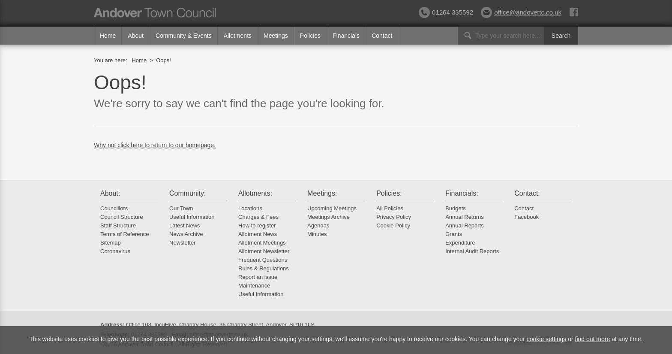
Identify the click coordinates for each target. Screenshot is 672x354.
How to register (257, 225)
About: (110, 193)
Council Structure (121, 217)
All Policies (389, 208)
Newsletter (182, 242)
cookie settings (547, 339)
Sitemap (110, 242)
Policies (310, 35)
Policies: (389, 193)
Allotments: (255, 193)
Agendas (318, 225)
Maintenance (254, 285)
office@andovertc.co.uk (521, 12)
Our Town (181, 208)
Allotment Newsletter (263, 251)
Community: (187, 193)
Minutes (317, 234)
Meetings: (322, 193)
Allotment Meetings (262, 242)
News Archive (186, 234)
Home (108, 35)
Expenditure (460, 242)
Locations (250, 208)
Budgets (455, 208)
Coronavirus (115, 251)
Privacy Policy (393, 217)
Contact (382, 35)
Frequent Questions (262, 260)
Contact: (527, 193)
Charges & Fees (258, 217)
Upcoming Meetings (332, 208)
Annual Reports (464, 225)
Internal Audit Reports (472, 251)
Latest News (184, 225)
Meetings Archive (328, 217)
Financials (346, 35)
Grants (453, 234)
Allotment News (257, 234)
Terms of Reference (124, 234)
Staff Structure (118, 225)
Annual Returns (464, 217)
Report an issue (257, 277)
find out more (592, 339)
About (136, 35)
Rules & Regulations (263, 268)
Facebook (526, 217)
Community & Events (184, 35)
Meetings (276, 35)
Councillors (114, 208)
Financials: (461, 193)
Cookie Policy (393, 225)
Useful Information (192, 217)
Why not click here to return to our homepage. (155, 145)
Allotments (238, 35)
